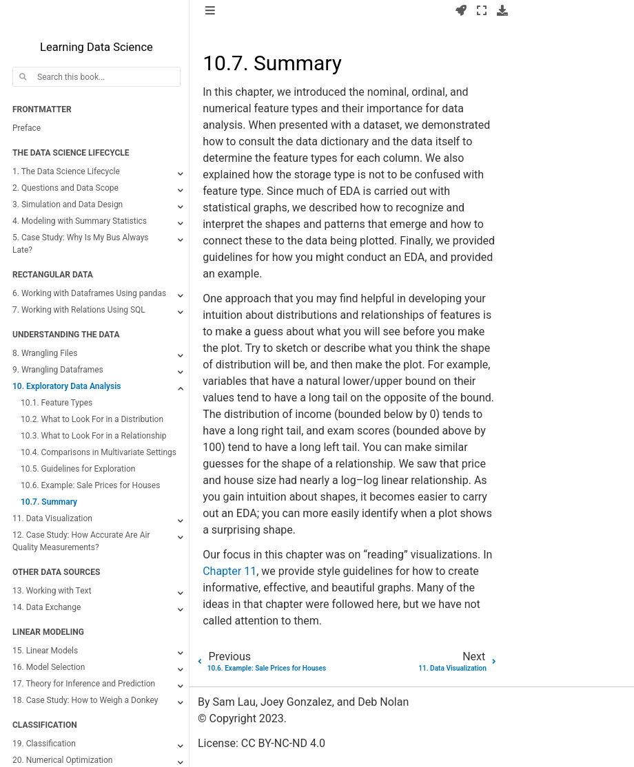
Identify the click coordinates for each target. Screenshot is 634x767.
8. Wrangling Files (44, 353)
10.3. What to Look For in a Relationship (93, 436)
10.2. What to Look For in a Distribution (92, 419)
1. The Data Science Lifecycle (66, 171)
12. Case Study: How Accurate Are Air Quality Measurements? (81, 541)
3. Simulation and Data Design (67, 204)
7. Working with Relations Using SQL (78, 310)
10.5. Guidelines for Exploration (78, 469)
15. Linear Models (45, 650)
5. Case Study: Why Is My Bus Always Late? (80, 244)
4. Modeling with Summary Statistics (79, 221)
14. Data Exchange (46, 607)
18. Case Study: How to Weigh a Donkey (85, 700)
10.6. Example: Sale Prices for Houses (90, 485)
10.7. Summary (49, 502)
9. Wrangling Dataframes (57, 370)
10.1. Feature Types (56, 403)
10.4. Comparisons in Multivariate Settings (98, 452)
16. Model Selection (48, 667)
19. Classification (44, 743)
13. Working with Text (51, 591)
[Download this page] (502, 11)
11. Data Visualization (52, 518)
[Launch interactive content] (461, 11)
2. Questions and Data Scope (65, 188)
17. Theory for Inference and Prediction (83, 684)
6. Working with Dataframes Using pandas (89, 293)
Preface (26, 128)
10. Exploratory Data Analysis (66, 386)
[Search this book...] (96, 77)
